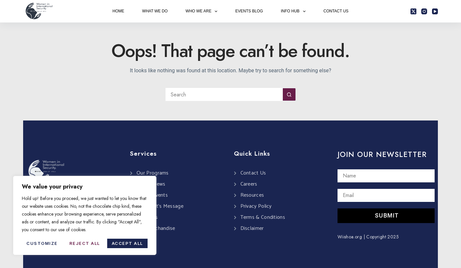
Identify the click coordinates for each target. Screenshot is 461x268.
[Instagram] (424, 11)
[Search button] (289, 94)
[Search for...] (224, 94)
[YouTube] (435, 11)
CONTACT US (336, 11)
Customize (42, 243)
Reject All (84, 243)
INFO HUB (294, 11)
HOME (118, 11)
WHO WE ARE (203, 11)
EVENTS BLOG (249, 11)
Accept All (127, 243)
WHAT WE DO (154, 11)
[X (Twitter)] (413, 11)
